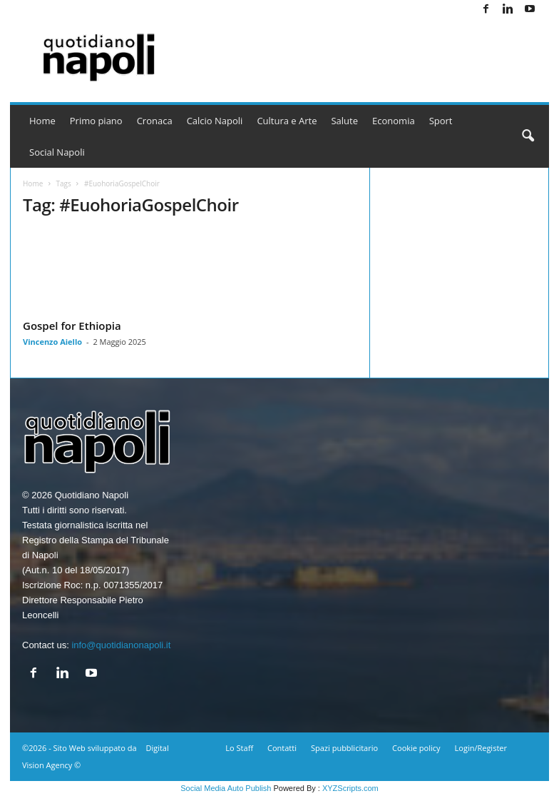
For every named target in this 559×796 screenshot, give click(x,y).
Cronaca (155, 120)
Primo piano (96, 120)
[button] (527, 136)
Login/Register (481, 747)
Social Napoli (57, 152)
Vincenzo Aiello (52, 341)
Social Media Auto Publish (225, 788)
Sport (441, 120)
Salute (344, 120)
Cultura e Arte (287, 120)
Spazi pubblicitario (344, 747)
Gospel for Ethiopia (72, 325)
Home (42, 120)
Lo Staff (239, 747)
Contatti (282, 747)
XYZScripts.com (350, 788)
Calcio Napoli (215, 120)
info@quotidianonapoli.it (120, 645)
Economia (393, 120)
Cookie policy (416, 747)
